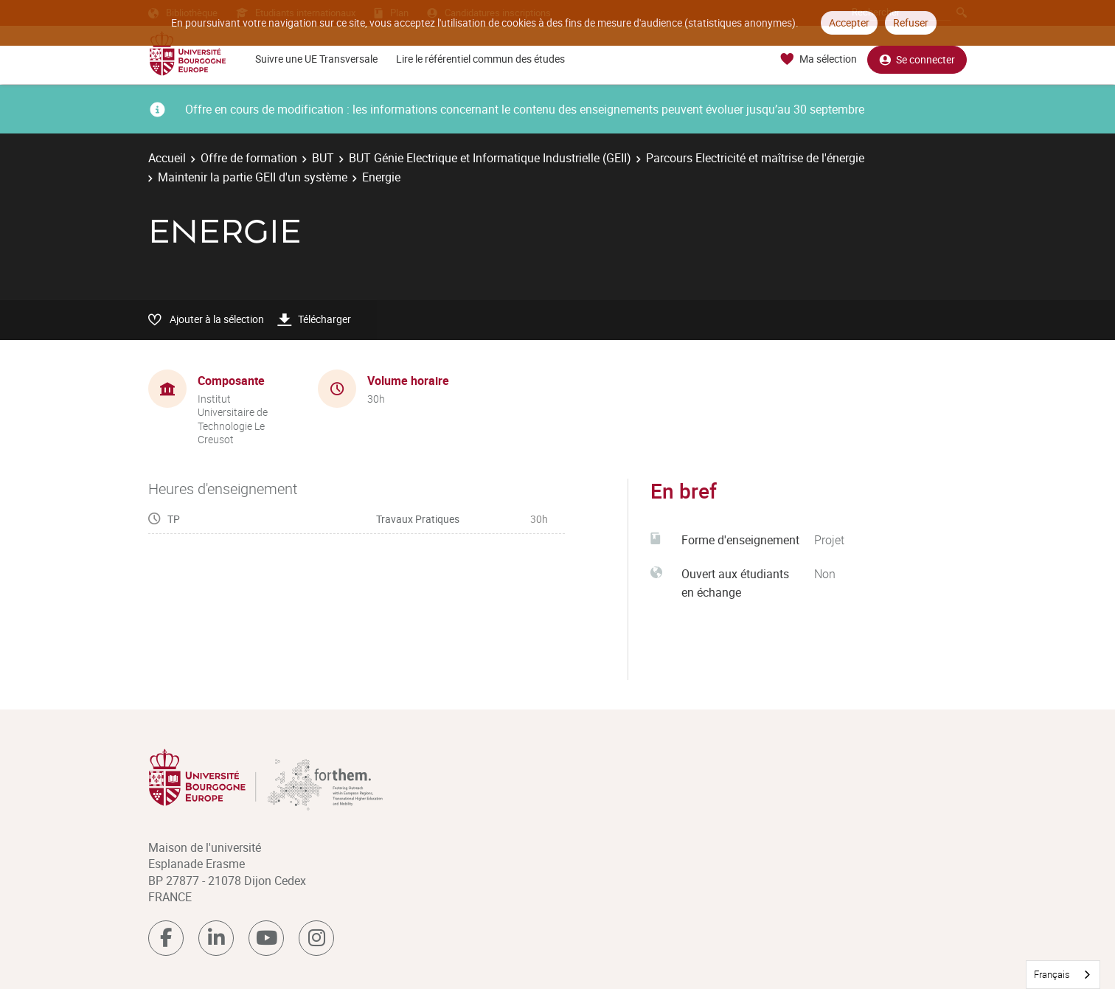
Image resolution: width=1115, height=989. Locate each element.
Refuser (910, 22)
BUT (323, 158)
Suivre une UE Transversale (316, 59)
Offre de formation (249, 158)
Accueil (167, 158)
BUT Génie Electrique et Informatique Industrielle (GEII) (490, 158)
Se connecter (917, 59)
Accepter (849, 22)
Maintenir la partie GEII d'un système (252, 177)
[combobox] (1063, 974)
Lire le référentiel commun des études (480, 59)
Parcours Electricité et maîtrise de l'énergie (755, 158)
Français (1052, 974)
